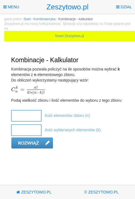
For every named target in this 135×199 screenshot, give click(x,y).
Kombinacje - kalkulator (75, 19)
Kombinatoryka (44, 19)
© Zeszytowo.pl (101, 192)
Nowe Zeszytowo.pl (69, 36)
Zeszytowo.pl (68, 7)
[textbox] (28, 89)
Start (27, 19)
